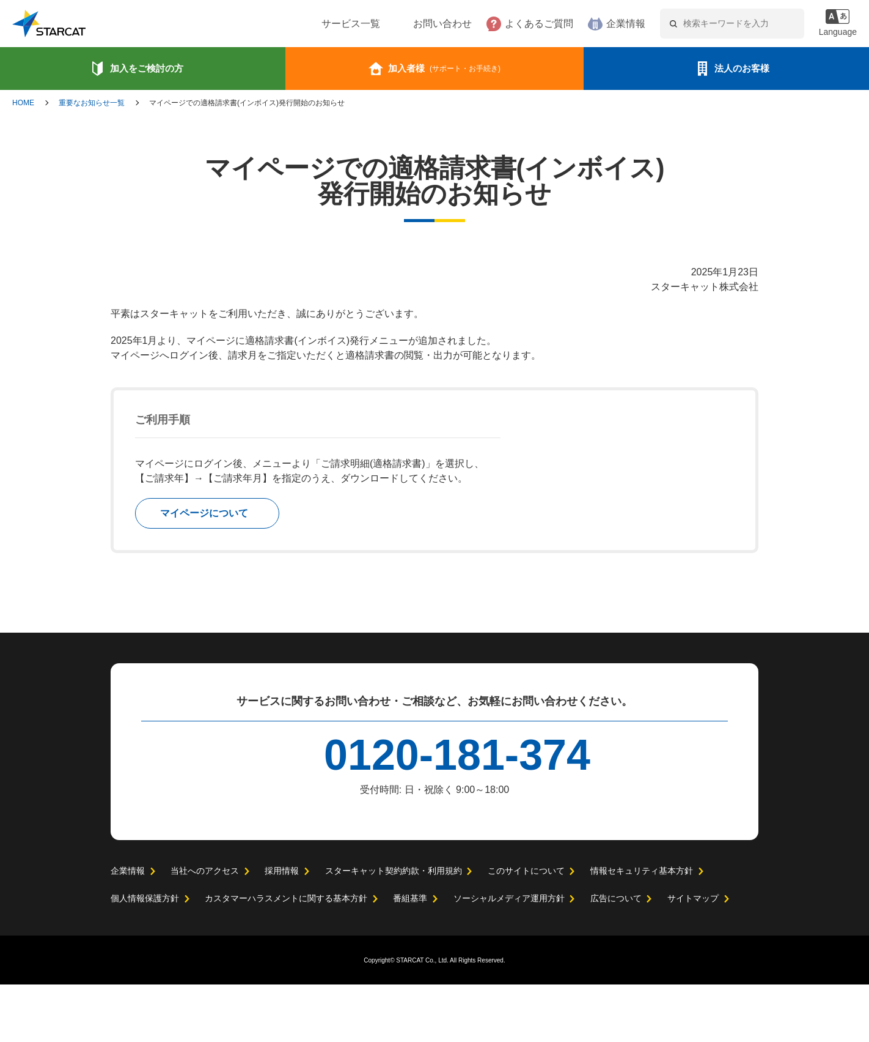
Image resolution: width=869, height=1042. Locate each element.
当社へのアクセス (204, 928)
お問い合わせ (405, 23)
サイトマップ (692, 956)
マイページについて (204, 513)
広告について (615, 956)
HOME (23, 102)
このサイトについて (525, 928)
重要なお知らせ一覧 (92, 102)
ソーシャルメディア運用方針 (508, 956)
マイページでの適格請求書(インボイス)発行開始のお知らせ (247, 102)
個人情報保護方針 (145, 956)
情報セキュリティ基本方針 (641, 928)
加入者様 (444, 68)
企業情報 (588, 23)
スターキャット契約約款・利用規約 (392, 928)
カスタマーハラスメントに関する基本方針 (286, 956)
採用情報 (281, 928)
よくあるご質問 (502, 23)
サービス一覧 (313, 23)
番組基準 (410, 956)
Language (836, 32)
